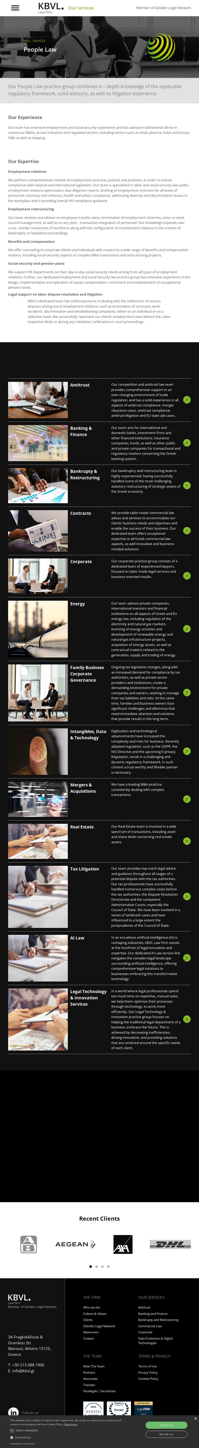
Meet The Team (94, 1366)
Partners (89, 1372)
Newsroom (91, 1332)
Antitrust (144, 1307)
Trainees (89, 1385)
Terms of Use (147, 1366)
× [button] (195, 1418)
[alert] (99, 1431)
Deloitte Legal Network (99, 1326)
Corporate (145, 1332)
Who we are (91, 1307)
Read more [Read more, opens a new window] (70, 1424)
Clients (88, 1320)
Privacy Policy (148, 1372)
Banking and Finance (152, 1314)
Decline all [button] (166, 1434)
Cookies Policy (148, 1379)
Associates (90, 1379)
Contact (88, 1338)
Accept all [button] (166, 1425)
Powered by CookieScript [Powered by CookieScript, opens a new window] (22, 1444)
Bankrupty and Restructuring (158, 1320)
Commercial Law (150, 1326)
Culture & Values (94, 1314)
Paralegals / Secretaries (99, 1391)
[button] (90, 1266)
